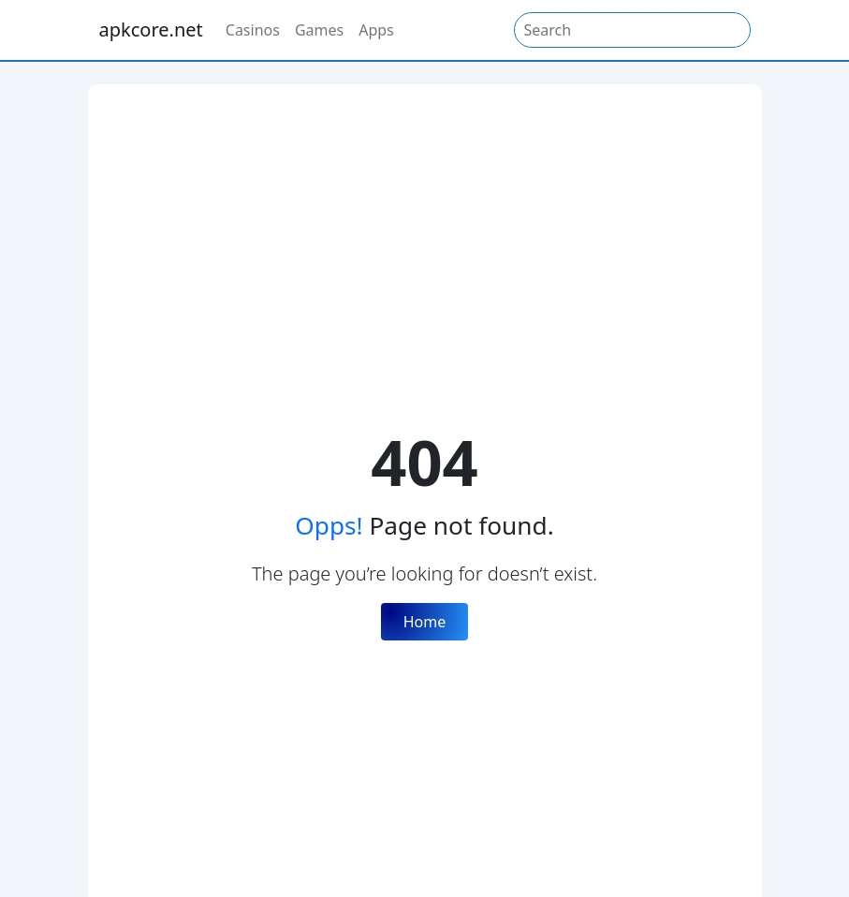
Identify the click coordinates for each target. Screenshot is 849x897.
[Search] (632, 30)
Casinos (253, 30)
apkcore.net (151, 29)
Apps (376, 30)
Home (424, 621)
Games (319, 30)
